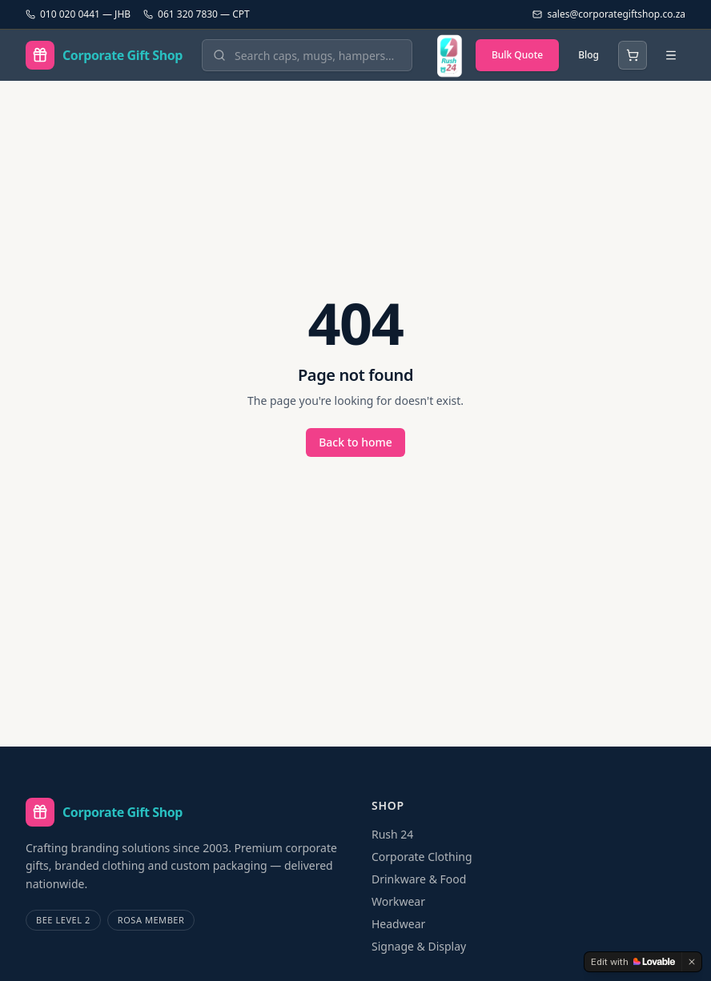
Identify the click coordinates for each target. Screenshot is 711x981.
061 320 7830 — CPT (196, 14)
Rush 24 (392, 834)
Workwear (398, 901)
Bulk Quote (517, 55)
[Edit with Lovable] (632, 961)
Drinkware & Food (419, 879)
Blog (588, 55)
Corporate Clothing (422, 856)
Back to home (355, 442)
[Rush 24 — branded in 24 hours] (449, 55)
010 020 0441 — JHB (78, 14)
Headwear (398, 923)
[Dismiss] (691, 961)
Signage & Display (419, 946)
